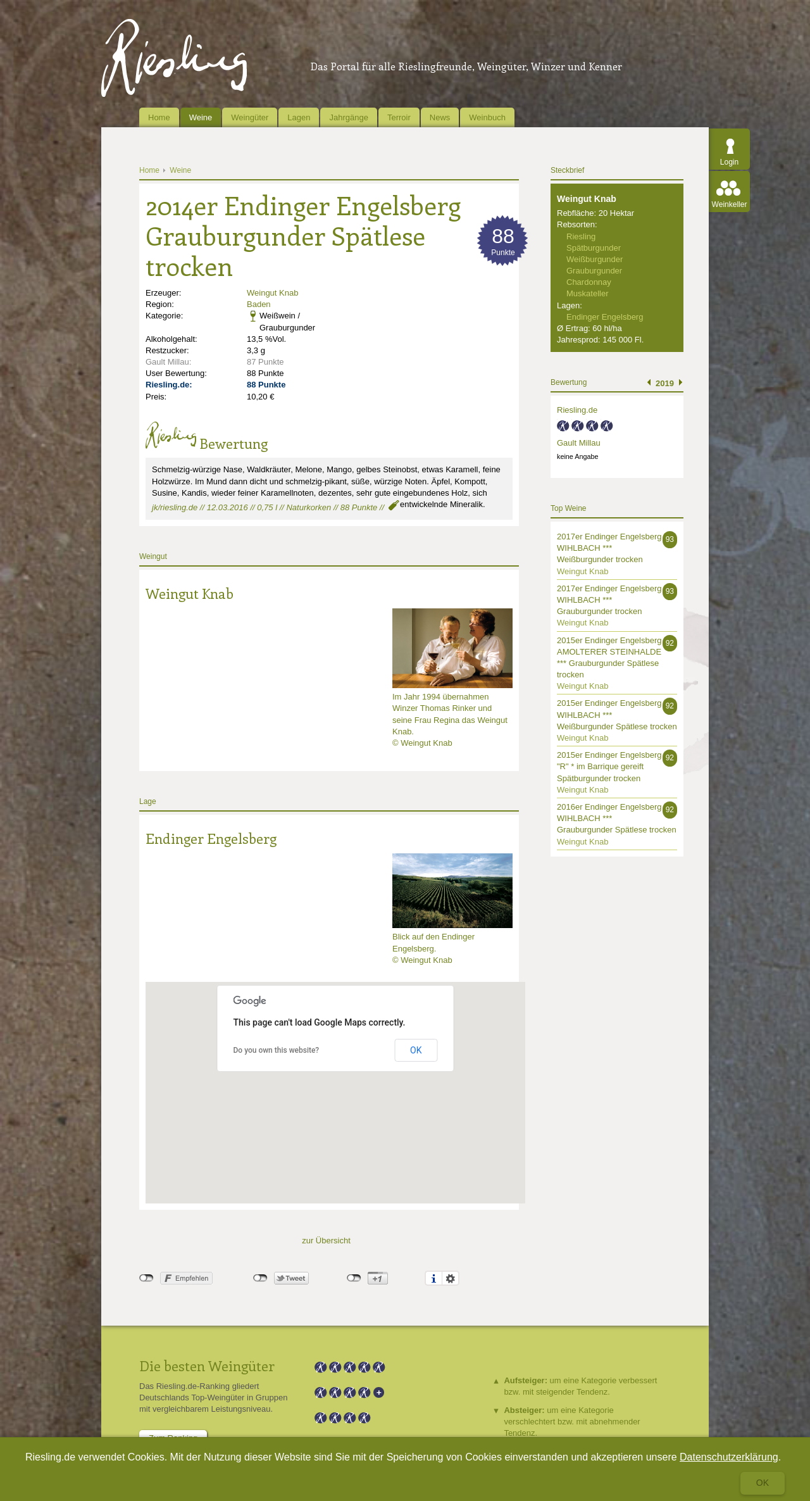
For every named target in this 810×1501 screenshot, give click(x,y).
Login (729, 162)
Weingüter (249, 117)
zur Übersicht (326, 1240)
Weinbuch (487, 117)
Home (159, 117)
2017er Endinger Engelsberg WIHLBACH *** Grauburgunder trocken (609, 600)
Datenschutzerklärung (729, 1457)
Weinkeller (729, 204)
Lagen (298, 117)
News (440, 117)
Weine (201, 117)
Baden (259, 304)
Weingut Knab (272, 293)
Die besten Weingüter (207, 1365)
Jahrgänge (348, 117)
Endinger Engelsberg (211, 838)
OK (415, 1050)
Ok (762, 1483)
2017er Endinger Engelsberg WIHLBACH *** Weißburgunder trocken (609, 548)
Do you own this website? (277, 1050)
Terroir (399, 117)
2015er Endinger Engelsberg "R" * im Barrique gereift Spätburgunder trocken (609, 766)
